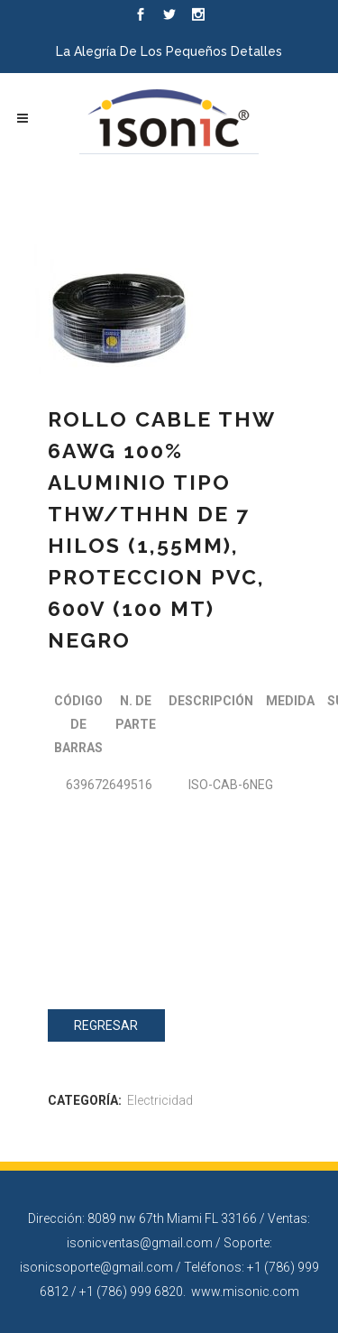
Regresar (106, 1025)
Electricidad (160, 1100)
